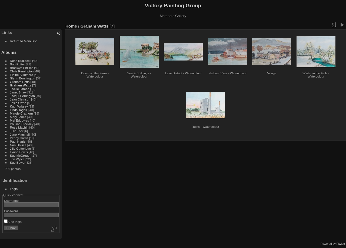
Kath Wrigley (19, 106)
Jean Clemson (20, 99)
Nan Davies (18, 145)
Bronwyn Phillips (21, 67)
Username (11, 200)
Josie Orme (18, 103)
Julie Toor (17, 131)
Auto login (13, 221)
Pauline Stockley (22, 124)
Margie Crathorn (21, 113)
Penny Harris (19, 138)
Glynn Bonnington (22, 78)
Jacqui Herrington (22, 96)
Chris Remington (22, 71)
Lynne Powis (19, 152)
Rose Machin (19, 127)
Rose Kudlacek (20, 60)
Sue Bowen (18, 162)
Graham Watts (20, 85)
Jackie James (19, 89)
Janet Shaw (18, 92)
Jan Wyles (17, 159)
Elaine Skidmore (21, 74)
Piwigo (341, 243)
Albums (8, 52)
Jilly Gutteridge (20, 148)
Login (14, 188)
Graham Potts (20, 81)
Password (11, 211)
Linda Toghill (19, 110)
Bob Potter (17, 64)
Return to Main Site (23, 41)
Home (71, 26)
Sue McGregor (20, 155)
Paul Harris (18, 141)
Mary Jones (18, 117)
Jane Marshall (20, 134)
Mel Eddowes (19, 120)
